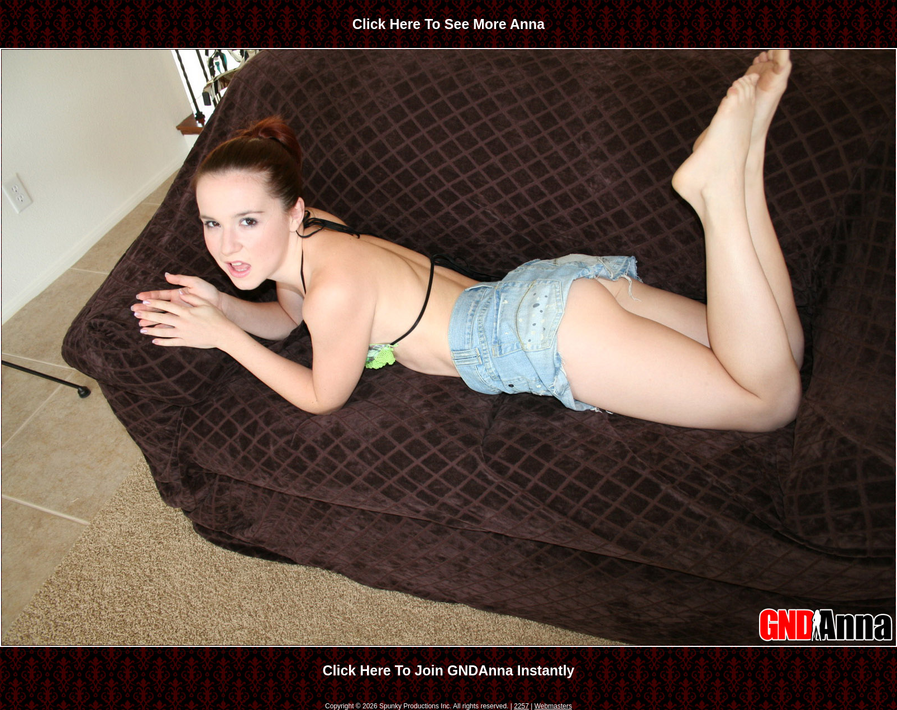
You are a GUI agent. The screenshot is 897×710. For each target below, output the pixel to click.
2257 (521, 706)
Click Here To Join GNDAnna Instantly (448, 670)
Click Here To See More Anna (448, 24)
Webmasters (553, 706)
